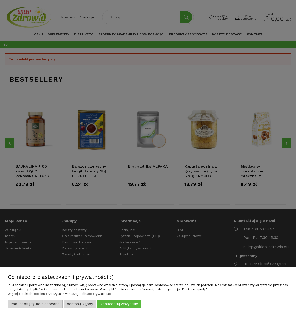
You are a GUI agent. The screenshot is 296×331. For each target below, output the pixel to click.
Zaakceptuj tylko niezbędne (35, 304)
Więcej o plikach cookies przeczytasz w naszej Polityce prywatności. (60, 294)
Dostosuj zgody (80, 304)
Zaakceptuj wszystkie (119, 304)
